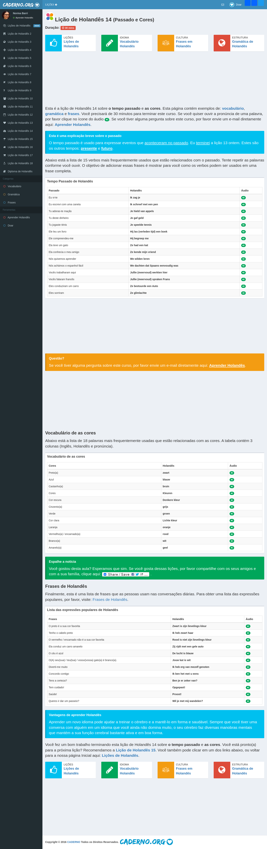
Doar (8, 225)
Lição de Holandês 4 (17, 49)
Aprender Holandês (23, 18)
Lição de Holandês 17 (18, 155)
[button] (51, 4)
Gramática (11, 194)
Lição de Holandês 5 (17, 58)
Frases (9, 202)
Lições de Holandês (120, 755)
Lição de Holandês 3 (17, 41)
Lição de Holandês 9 (17, 90)
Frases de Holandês (110, 599)
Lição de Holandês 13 (18, 122)
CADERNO (73, 842)
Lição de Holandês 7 (17, 74)
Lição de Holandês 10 (18, 98)
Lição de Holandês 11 (18, 106)
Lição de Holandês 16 (18, 147)
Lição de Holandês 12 (18, 114)
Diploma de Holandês (17, 171)
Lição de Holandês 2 (17, 33)
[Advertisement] (154, 80)
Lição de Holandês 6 (17, 66)
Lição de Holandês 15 (18, 139)
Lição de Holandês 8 (17, 82)
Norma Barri (20, 13)
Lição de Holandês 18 (18, 163)
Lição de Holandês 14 (18, 130)
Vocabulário (12, 186)
